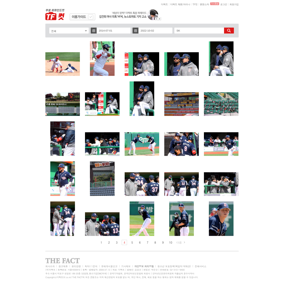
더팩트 (164, 4)
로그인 (223, 4)
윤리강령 (76, 266)
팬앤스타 (204, 4)
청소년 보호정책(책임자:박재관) (174, 266)
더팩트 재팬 (176, 4)
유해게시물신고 (109, 266)
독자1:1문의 (91, 266)
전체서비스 (200, 266)
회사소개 (50, 266)
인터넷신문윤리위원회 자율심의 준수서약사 (173, 273)
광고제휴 (63, 266)
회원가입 (234, 4)
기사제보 (126, 266)
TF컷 (194, 4)
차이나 (186, 4)
